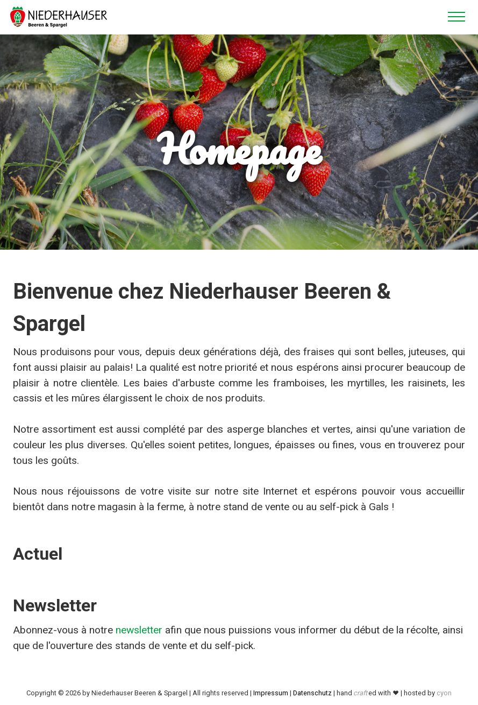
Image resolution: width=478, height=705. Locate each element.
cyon (444, 693)
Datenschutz (312, 693)
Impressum (270, 693)
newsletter (139, 630)
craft (360, 693)
